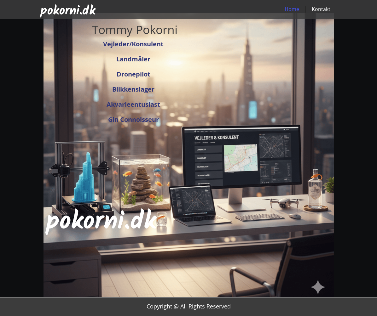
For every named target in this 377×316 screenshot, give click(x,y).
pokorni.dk (68, 11)
